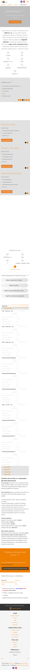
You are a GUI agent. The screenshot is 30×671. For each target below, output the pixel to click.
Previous (2, 659)
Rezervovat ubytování (8, 140)
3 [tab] (23, 100)
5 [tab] (27, 100)
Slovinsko (10, 4)
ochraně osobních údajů (7, 565)
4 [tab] (25, 100)
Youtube (24, 2)
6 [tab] (29, 100)
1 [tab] (19, 100)
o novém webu (24, 664)
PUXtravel (3, 4)
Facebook (21, 2)
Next (28, 659)
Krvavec (16, 4)
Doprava (17, 581)
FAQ (16, 585)
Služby (3, 585)
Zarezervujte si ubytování (15, 22)
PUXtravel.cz (12, 664)
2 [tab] (21, 100)
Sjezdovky (4, 581)
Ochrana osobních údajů (22, 666)
